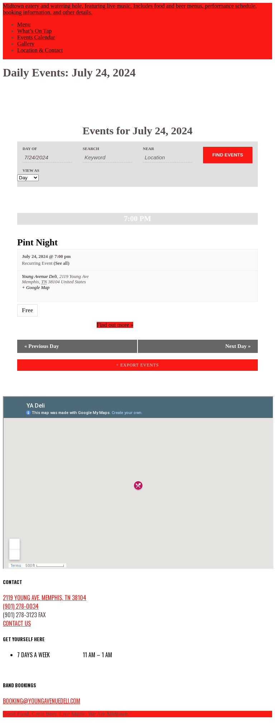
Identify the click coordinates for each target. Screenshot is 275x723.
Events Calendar (36, 37)
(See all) (61, 263)
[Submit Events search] (227, 155)
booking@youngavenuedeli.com (41, 701)
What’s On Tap (34, 31)
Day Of (30, 149)
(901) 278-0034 (21, 606)
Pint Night (37, 242)
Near (148, 149)
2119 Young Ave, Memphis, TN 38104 (44, 597)
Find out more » (115, 325)
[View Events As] (28, 177)
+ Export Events (137, 365)
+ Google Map (35, 287)
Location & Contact (40, 50)
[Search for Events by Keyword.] (107, 158)
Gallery (25, 44)
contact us (17, 623)
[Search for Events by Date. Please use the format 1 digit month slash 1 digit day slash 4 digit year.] (47, 158)
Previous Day (41, 346)
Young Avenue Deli (39, 276)
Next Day (238, 346)
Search (91, 149)
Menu (23, 24)
